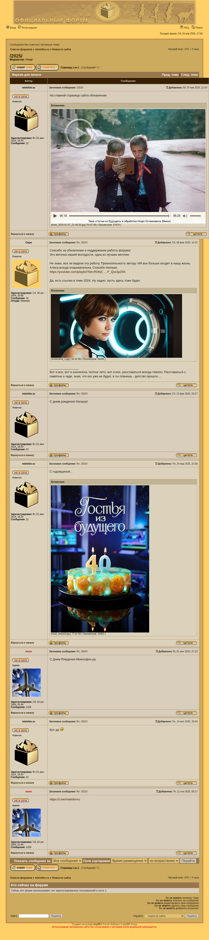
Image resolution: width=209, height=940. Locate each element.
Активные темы (50, 44)
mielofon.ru (42, 49)
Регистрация (27, 27)
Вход (11, 27)
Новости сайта (61, 49)
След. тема (189, 74)
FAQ (184, 27)
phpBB (96, 924)
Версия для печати (26, 74)
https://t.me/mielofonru (65, 799)
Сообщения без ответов (24, 44)
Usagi (29, 59)
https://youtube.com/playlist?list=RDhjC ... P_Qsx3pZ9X (88, 272)
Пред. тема (170, 74)
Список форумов (21, 49)
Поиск (197, 27)
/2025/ (16, 55)
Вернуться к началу (22, 234)
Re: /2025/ (82, 242)
